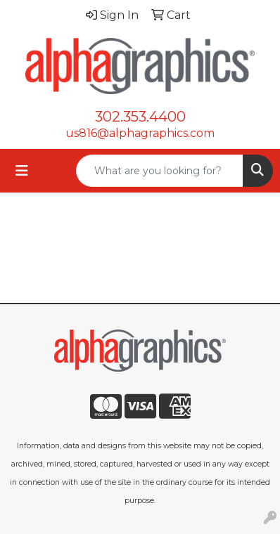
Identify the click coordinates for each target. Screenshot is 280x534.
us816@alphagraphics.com (140, 133)
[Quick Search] (159, 171)
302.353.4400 (140, 116)
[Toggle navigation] (22, 171)
